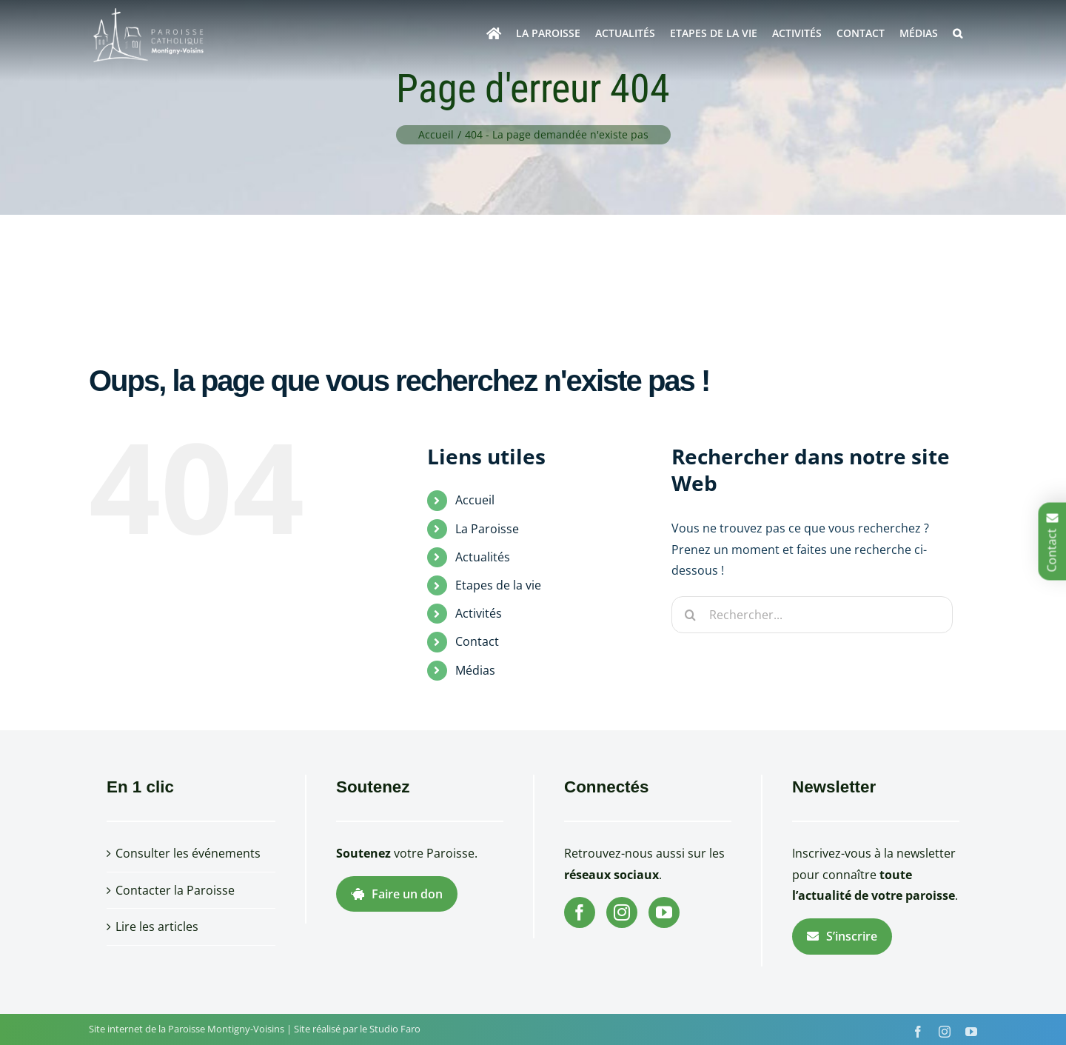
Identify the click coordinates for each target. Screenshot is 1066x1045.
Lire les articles (156, 926)
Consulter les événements (188, 853)
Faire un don (397, 894)
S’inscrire (842, 936)
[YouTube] (664, 912)
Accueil (475, 500)
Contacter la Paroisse (175, 890)
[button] (957, 33)
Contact (477, 641)
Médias (475, 670)
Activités (478, 613)
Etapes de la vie (498, 585)
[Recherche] (689, 614)
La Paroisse (487, 529)
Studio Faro (394, 1028)
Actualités (482, 557)
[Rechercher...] (812, 614)
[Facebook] (579, 912)
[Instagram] (621, 912)
